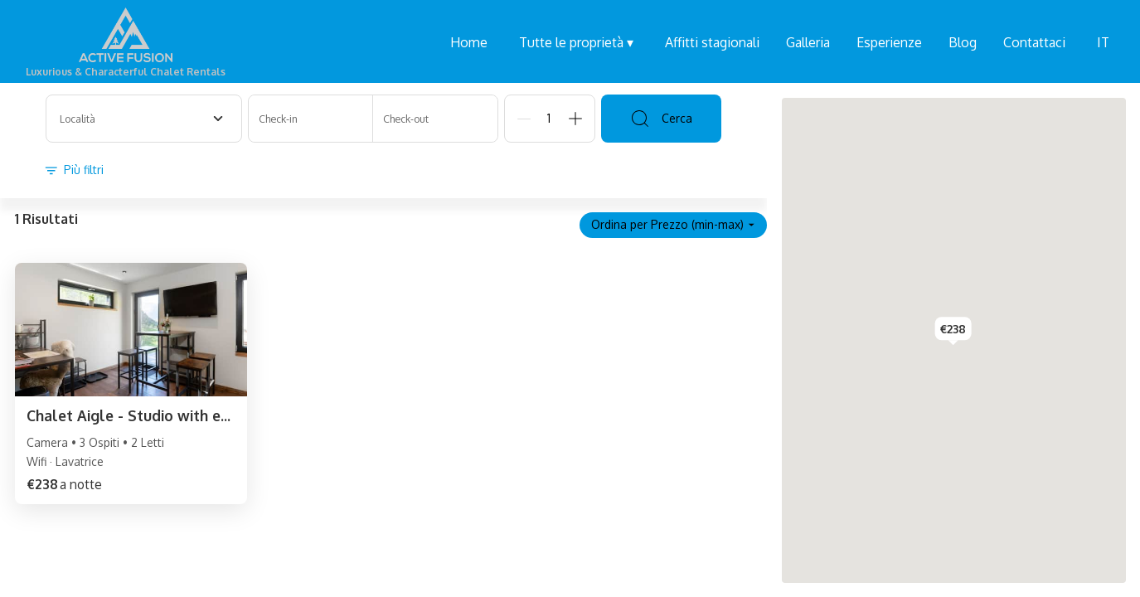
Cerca (661, 119)
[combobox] (144, 119)
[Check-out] (435, 118)
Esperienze (889, 42)
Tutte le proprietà (576, 42)
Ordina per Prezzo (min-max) (673, 224)
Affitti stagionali (712, 42)
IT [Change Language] (1103, 42)
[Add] (575, 119)
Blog (962, 42)
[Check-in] (311, 118)
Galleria (808, 42)
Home (469, 42)
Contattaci (1034, 42)
